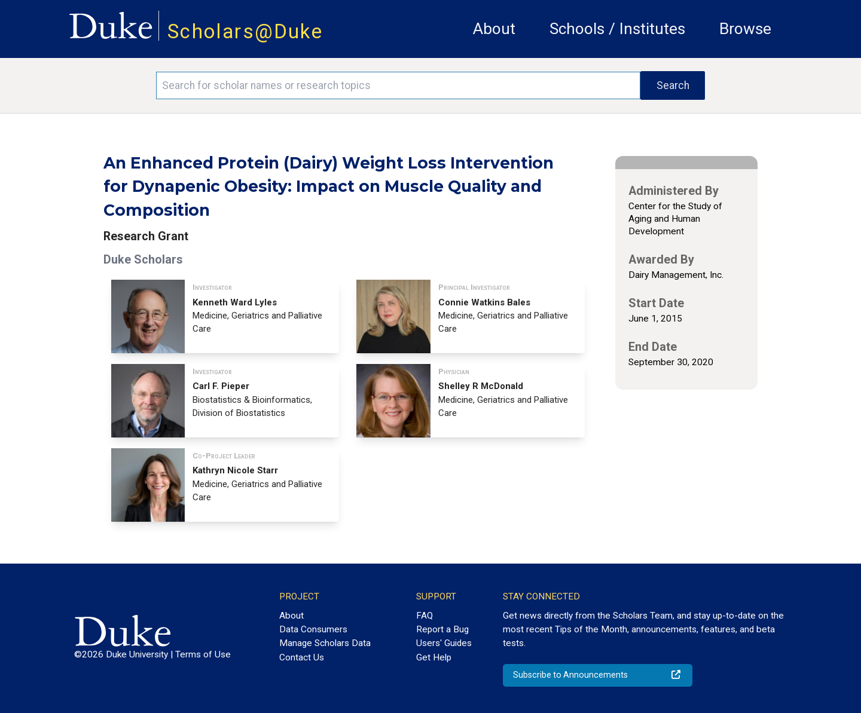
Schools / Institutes (617, 29)
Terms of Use (203, 654)
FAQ (424, 615)
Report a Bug (442, 629)
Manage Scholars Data (325, 643)
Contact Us (301, 657)
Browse (745, 29)
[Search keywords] (398, 85)
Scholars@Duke (245, 31)
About (494, 29)
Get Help (433, 657)
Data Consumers (313, 629)
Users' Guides (444, 643)
